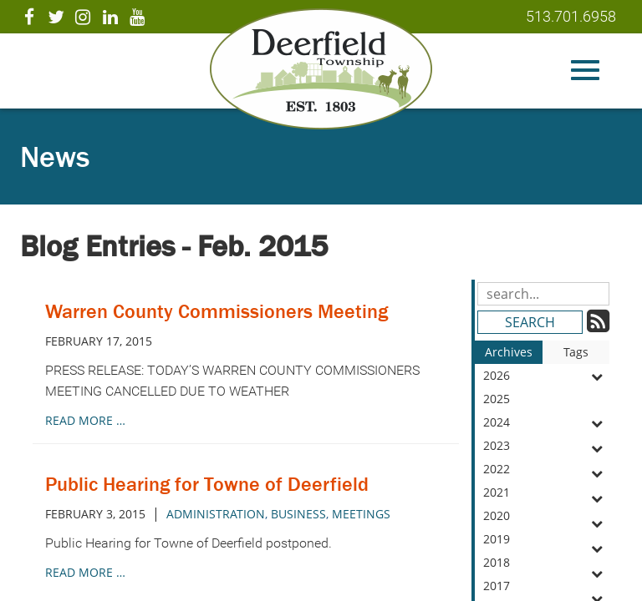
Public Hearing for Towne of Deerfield (207, 483)
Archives (508, 352)
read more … (85, 420)
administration (215, 514)
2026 (546, 375)
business (298, 514)
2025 (546, 401)
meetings (361, 514)
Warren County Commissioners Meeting (216, 311)
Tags (575, 352)
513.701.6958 (571, 16)
